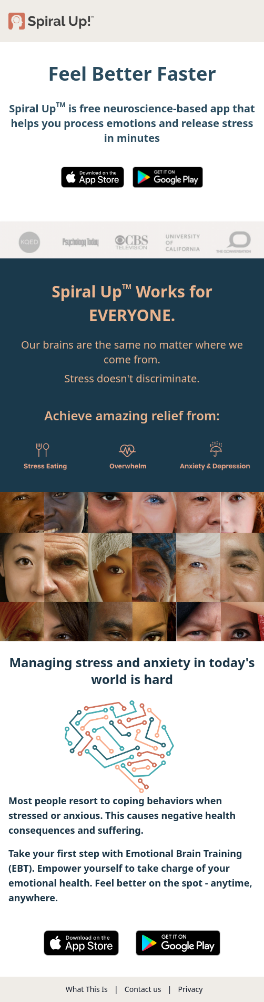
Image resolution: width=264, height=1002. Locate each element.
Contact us (143, 989)
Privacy (190, 989)
